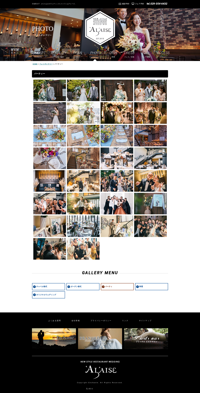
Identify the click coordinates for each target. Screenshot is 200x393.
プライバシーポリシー (101, 321)
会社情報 (76, 321)
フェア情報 (146, 54)
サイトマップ (145, 321)
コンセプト (38, 54)
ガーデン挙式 (76, 287)
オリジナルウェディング (46, 295)
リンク (125, 321)
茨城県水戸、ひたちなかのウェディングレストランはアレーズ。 (54, 4)
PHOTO (42, 30)
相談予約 (125, 4)
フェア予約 (139, 4)
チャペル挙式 (41, 287)
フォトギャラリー (95, 54)
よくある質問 (54, 321)
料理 (113, 54)
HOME (35, 64)
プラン (77, 54)
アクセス (163, 54)
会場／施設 (59, 54)
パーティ (108, 287)
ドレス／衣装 (129, 54)
